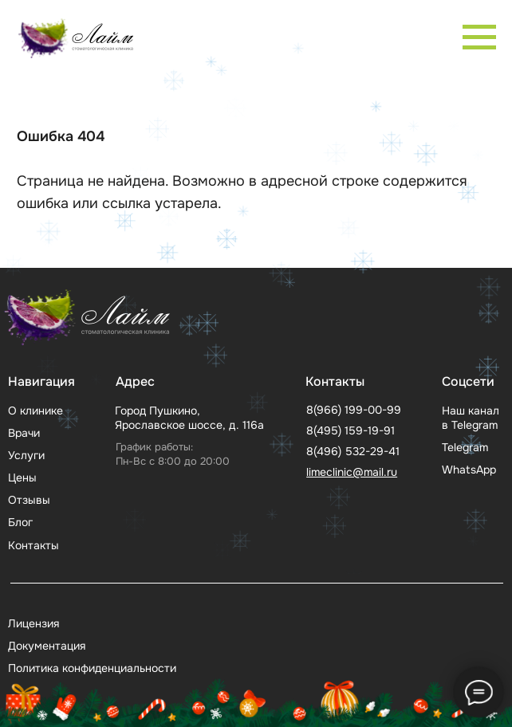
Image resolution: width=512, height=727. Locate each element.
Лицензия (33, 623)
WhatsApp (469, 469)
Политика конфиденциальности (92, 668)
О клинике (35, 410)
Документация (46, 646)
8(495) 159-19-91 (350, 430)
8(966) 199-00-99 (353, 410)
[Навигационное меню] (479, 37)
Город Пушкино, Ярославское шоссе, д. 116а (189, 417)
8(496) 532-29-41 (353, 451)
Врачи (24, 433)
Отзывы (29, 500)
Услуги (26, 455)
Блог (20, 522)
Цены (22, 477)
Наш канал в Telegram (470, 417)
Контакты (33, 545)
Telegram (465, 447)
